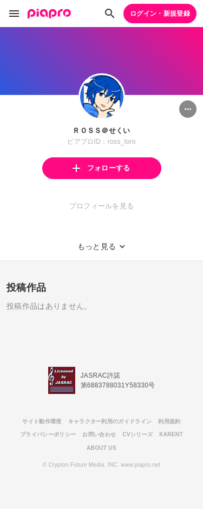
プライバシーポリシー (48, 434)
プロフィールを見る (101, 206)
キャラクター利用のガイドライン (110, 421)
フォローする (101, 168)
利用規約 (169, 421)
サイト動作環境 (41, 421)
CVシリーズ (137, 434)
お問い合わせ (99, 434)
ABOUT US (101, 448)
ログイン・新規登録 (160, 13)
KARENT (171, 434)
